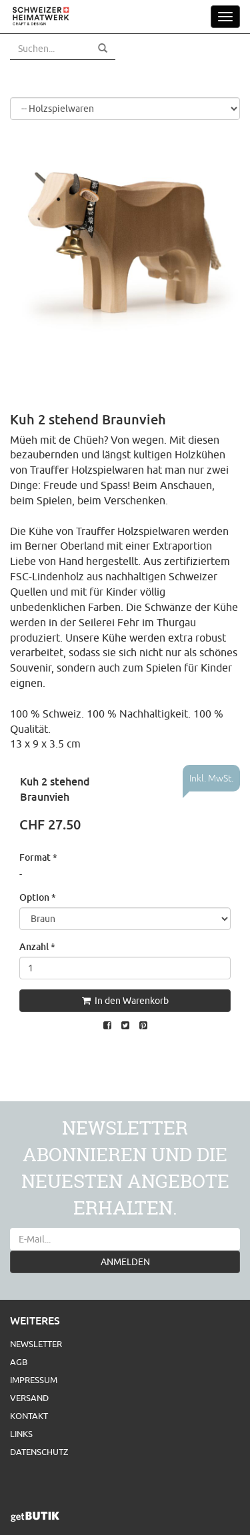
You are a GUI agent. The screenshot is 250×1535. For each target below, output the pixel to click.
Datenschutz (39, 1451)
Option (37, 897)
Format (38, 857)
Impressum (33, 1379)
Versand (29, 1397)
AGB (18, 1361)
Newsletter (36, 1343)
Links (21, 1433)
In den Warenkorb (125, 1000)
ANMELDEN (125, 1262)
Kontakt (29, 1415)
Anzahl (37, 946)
